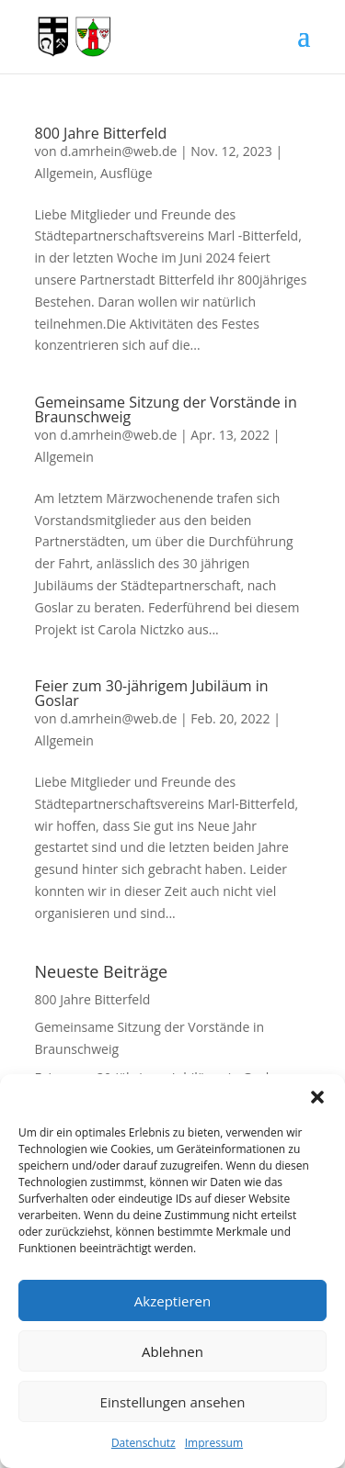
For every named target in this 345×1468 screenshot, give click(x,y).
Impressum (214, 1443)
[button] (317, 1097)
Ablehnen (172, 1351)
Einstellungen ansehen (173, 1402)
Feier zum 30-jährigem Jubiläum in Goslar (152, 693)
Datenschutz (143, 1443)
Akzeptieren (172, 1301)
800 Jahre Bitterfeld (101, 133)
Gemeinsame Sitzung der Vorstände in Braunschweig (166, 409)
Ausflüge (126, 173)
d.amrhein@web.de (118, 151)
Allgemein (64, 173)
